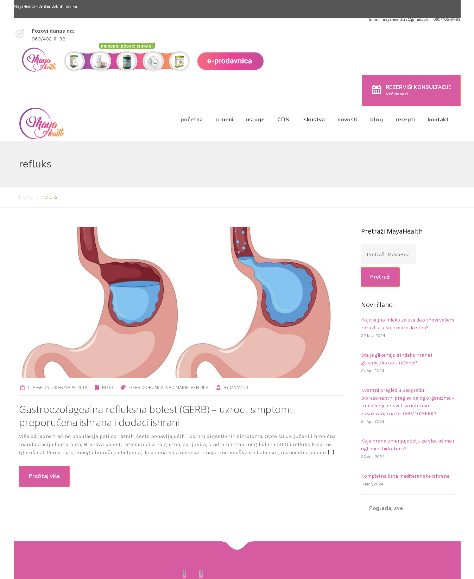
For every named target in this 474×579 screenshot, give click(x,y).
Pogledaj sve (386, 508)
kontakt (438, 119)
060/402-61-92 (447, 19)
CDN (283, 119)
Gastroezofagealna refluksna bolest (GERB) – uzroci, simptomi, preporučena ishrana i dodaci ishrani (156, 415)
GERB (134, 387)
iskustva (313, 119)
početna (192, 119)
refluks (199, 387)
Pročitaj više (44, 476)
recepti (405, 119)
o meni (224, 119)
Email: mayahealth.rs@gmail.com (399, 19)
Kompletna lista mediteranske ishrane (405, 476)
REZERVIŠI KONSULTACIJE (418, 90)
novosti (347, 119)
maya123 (239, 387)
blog (376, 119)
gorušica (153, 387)
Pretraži (380, 276)
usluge (255, 119)
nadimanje (177, 387)
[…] (331, 452)
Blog (107, 387)
